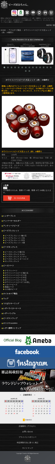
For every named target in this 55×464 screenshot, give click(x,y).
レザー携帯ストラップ (12, 328)
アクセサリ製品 (15, 30)
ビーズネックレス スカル (15, 254)
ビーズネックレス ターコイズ (16, 259)
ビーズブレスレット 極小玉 (16, 236)
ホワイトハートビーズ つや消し (17, 282)
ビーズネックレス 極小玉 (15, 252)
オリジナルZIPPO (10, 323)
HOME (3, 30)
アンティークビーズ (11, 226)
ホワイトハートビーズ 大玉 (16, 280)
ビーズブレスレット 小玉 (15, 238)
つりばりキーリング (11, 303)
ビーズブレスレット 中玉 (15, 240)
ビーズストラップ (10, 318)
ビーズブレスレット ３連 (15, 243)
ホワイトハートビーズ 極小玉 (16, 273)
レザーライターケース (12, 308)
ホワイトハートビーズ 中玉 (16, 278)
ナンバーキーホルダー (12, 221)
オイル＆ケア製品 (10, 294)
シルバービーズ (11, 285)
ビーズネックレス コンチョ (16, 257)
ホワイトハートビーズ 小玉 (16, 275)
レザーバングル (9, 313)
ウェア (6, 299)
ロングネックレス (12, 261)
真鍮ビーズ (9, 287)
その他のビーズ (11, 289)
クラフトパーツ (11, 271)
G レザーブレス (9, 216)
